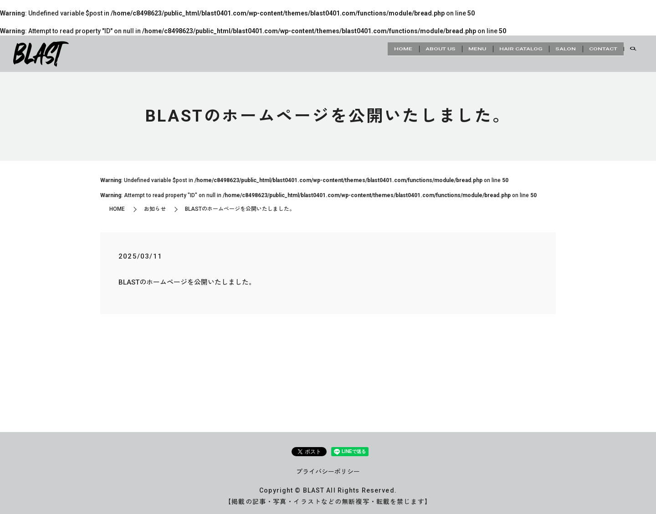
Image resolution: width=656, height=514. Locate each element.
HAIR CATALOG (505, 53)
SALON (556, 53)
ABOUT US (413, 53)
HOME (369, 53)
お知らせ (155, 209)
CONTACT (600, 53)
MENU (456, 53)
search (633, 54)
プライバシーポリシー (328, 471)
